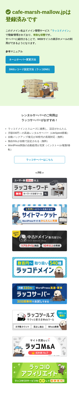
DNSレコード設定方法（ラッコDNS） (30, 69)
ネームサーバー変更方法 (22, 59)
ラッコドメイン (60, 30)
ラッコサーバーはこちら (39, 159)
